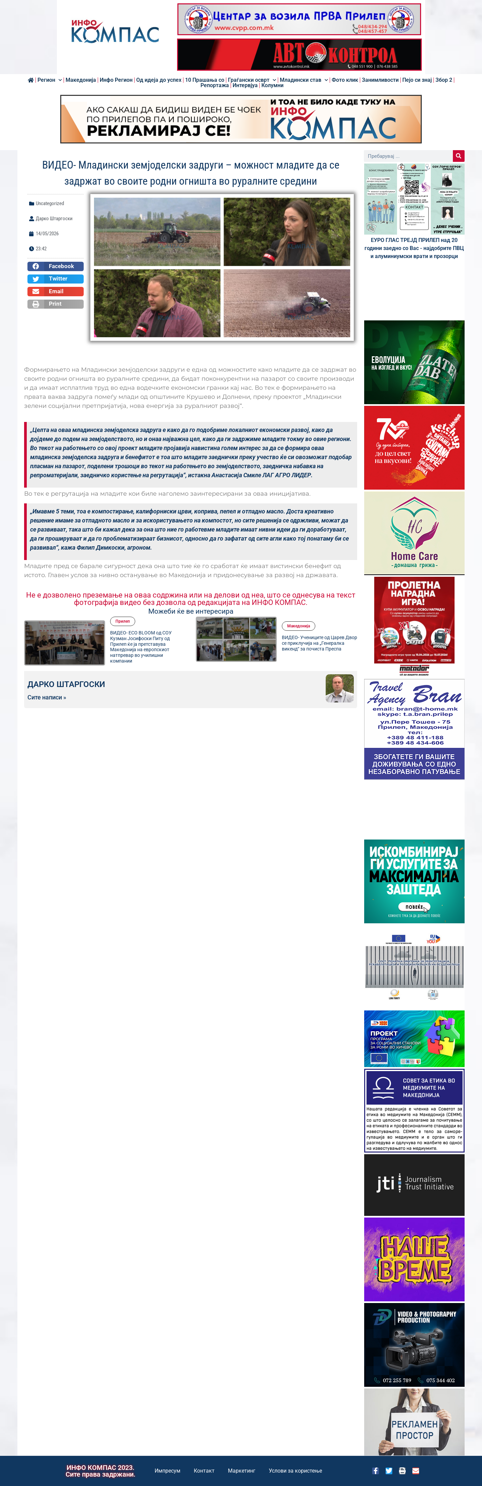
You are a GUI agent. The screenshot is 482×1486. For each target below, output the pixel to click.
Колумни (272, 85)
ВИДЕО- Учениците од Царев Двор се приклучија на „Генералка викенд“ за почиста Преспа (319, 643)
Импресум (167, 1471)
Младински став (304, 80)
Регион (49, 80)
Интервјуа (245, 85)
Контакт (204, 1471)
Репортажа (214, 85)
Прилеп (122, 621)
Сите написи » (46, 697)
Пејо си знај (417, 80)
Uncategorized (50, 203)
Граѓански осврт (252, 80)
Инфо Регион (116, 80)
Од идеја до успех (158, 80)
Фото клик (345, 80)
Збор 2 (443, 80)
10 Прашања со (204, 80)
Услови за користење (295, 1471)
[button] (55, 266)
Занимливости (380, 80)
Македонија (81, 80)
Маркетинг (241, 1471)
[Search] (459, 156)
